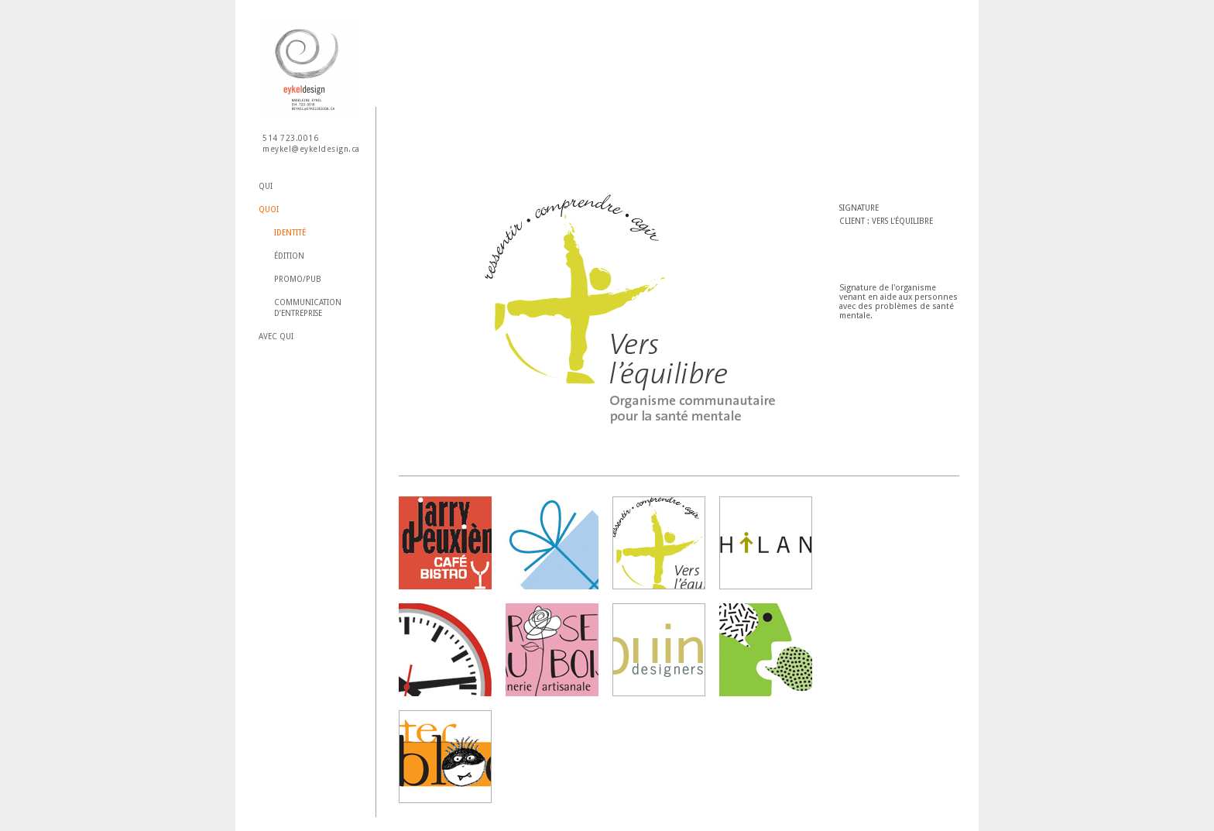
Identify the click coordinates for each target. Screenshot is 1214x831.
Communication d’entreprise (307, 308)
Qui (266, 186)
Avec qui (276, 336)
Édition (289, 256)
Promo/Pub (297, 279)
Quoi (269, 209)
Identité (290, 232)
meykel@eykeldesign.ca (311, 149)
